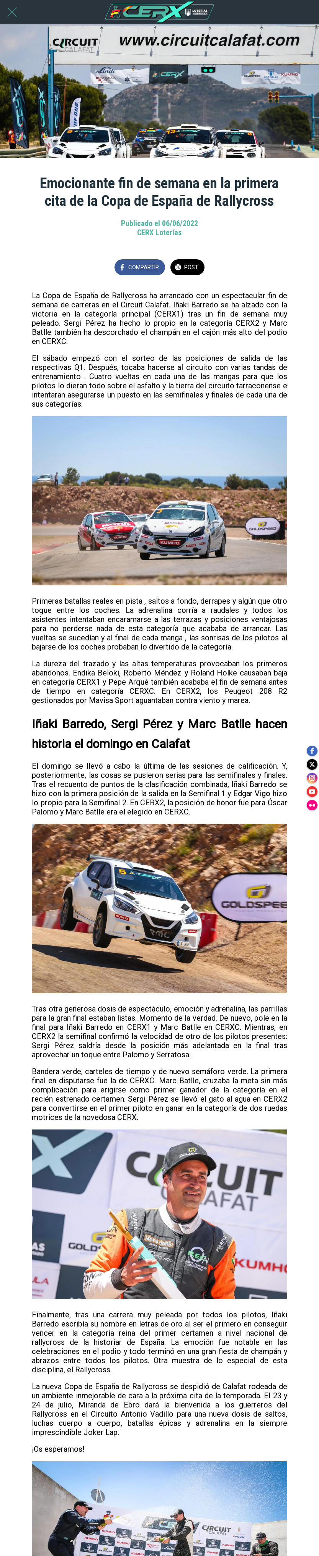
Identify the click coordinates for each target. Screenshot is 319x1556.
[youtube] (311, 793)
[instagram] (311, 778)
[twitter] (311, 763)
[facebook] (311, 748)
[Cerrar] (12, 12)
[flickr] (311, 809)
